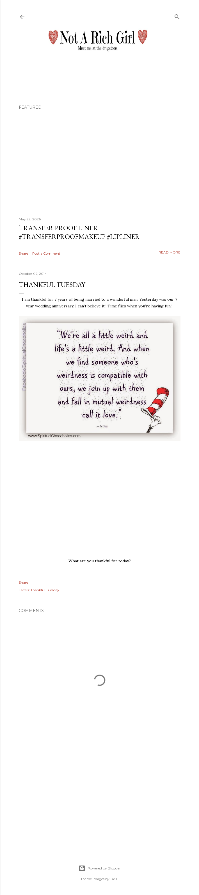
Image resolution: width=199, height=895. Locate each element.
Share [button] (23, 253)
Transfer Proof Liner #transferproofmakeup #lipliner (79, 232)
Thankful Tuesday (45, 590)
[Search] (177, 15)
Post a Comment (46, 253)
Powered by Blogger (100, 868)
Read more (169, 252)
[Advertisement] (99, 797)
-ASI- (114, 879)
